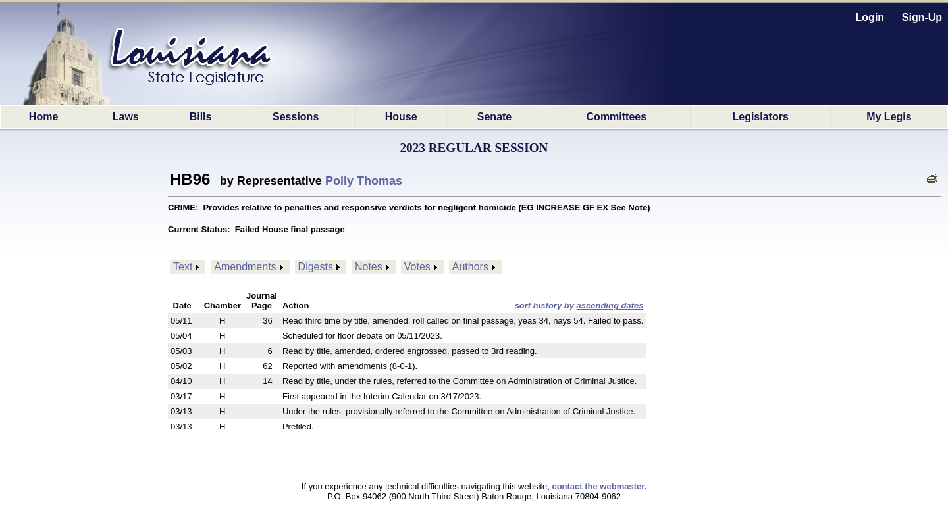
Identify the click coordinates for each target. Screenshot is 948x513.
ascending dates (610, 305)
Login (870, 17)
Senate (494, 116)
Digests (315, 266)
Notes (368, 266)
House (401, 116)
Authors (470, 266)
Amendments (245, 266)
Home (43, 116)
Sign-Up (922, 17)
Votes (417, 266)
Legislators (760, 116)
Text (182, 266)
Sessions (296, 116)
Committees (617, 116)
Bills (201, 116)
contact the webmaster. (599, 486)
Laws (126, 116)
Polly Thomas (363, 180)
